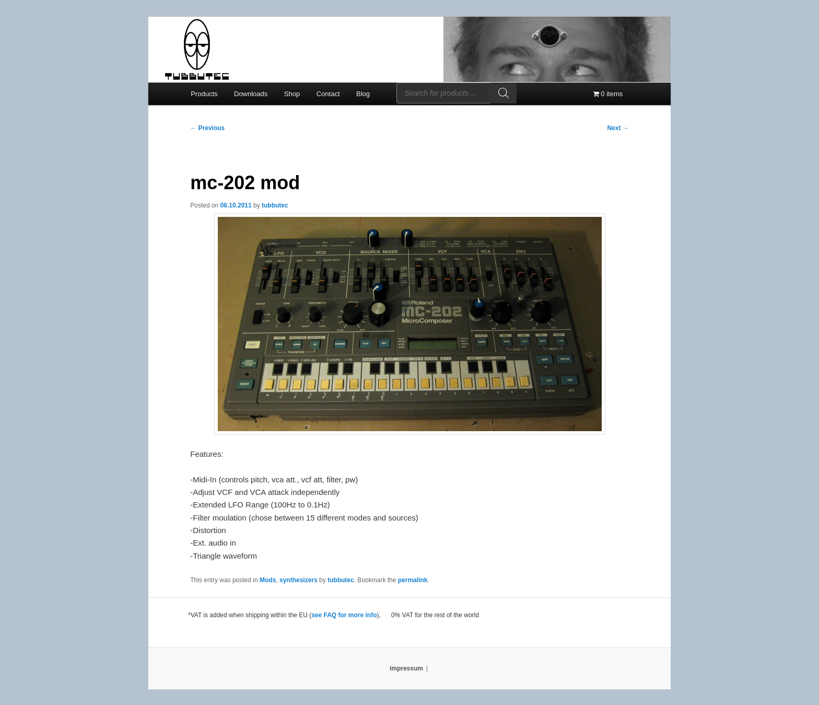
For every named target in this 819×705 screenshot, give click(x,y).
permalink (413, 580)
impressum (406, 668)
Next (617, 128)
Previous (207, 128)
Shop (292, 94)
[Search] (503, 93)
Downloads (250, 94)
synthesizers (298, 580)
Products (204, 94)
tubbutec (275, 205)
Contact (328, 94)
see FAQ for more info (344, 615)
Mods (268, 580)
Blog (363, 94)
